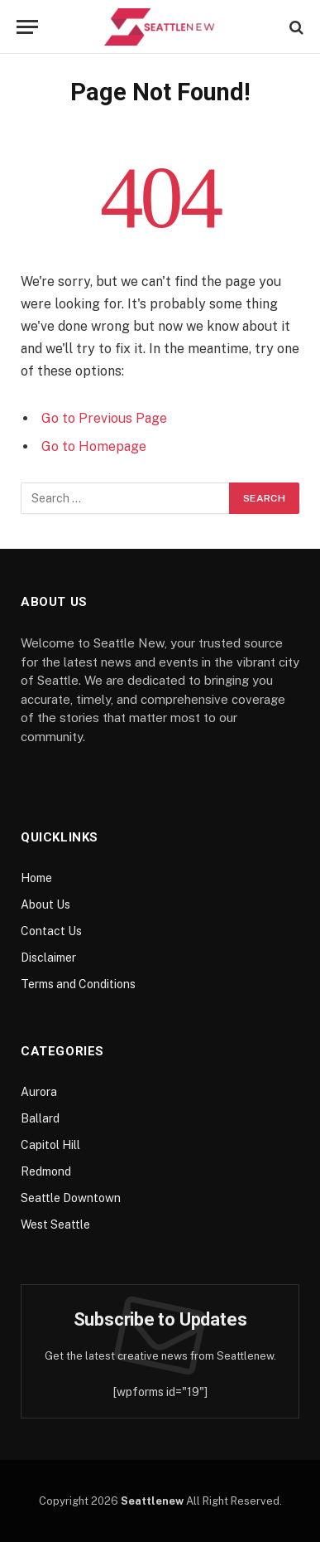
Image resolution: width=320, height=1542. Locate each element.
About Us (45, 904)
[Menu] (27, 27)
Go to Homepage (93, 446)
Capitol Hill (50, 1145)
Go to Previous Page (104, 418)
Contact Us (51, 931)
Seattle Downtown (71, 1198)
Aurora (39, 1091)
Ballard (40, 1118)
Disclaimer (48, 957)
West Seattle (55, 1224)
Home (36, 878)
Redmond (46, 1171)
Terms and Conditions (78, 984)
